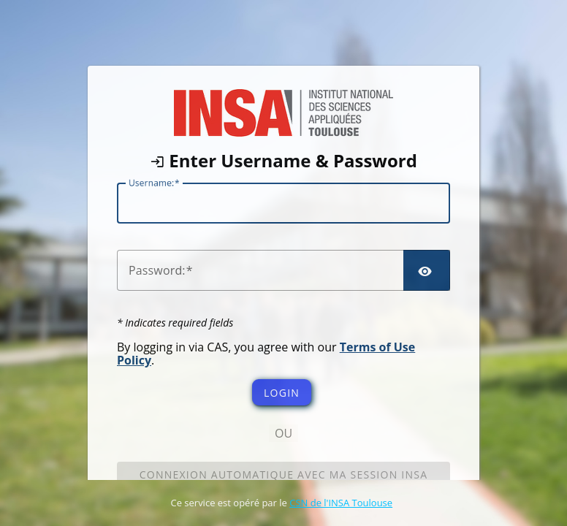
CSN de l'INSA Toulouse (340, 502)
